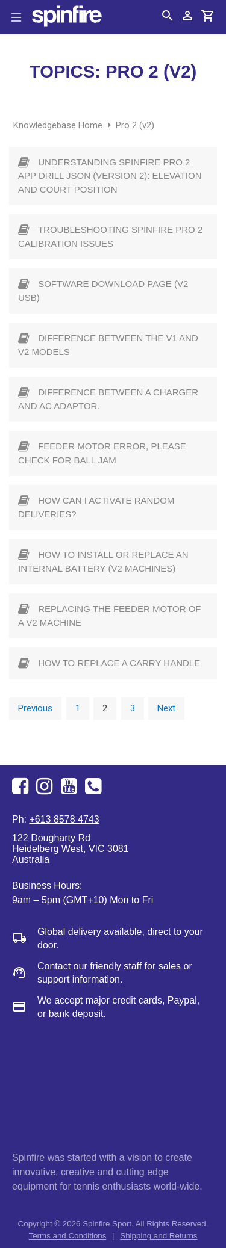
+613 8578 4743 (94, 786)
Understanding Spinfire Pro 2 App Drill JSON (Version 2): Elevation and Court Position (110, 175)
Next (166, 708)
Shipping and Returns (158, 1235)
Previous (35, 708)
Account (187, 15)
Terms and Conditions (68, 1235)
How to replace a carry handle (119, 663)
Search (167, 15)
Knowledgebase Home (59, 125)
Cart (208, 15)
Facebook (21, 786)
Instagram (45, 786)
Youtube (70, 786)
